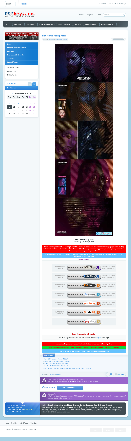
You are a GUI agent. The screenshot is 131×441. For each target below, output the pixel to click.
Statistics (33, 423)
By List (30, 84)
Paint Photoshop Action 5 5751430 (56, 363)
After (61, 405)
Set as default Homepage (117, 4)
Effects (70, 407)
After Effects (68, 405)
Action (44, 405)
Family (76, 407)
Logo (113, 407)
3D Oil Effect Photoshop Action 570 (56, 366)
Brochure (76, 405)
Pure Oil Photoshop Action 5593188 (56, 359)
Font (88, 407)
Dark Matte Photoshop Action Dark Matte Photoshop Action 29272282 (68, 368)
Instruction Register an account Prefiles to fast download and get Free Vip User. (84, 344)
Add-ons (52, 374)
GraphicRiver (99, 407)
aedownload (54, 405)
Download (62, 407)
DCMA (98, 15)
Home (81, 15)
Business (89, 405)
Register (24, 4)
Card (95, 405)
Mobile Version (12, 75)
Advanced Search (13, 68)
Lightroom (107, 407)
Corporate (109, 405)
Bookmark (103, 4)
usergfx (51, 39)
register (99, 338)
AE (48, 405)
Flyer (82, 407)
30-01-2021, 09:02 (61, 39)
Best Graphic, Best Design (27, 429)
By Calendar (34, 84)
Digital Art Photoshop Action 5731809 (56, 361)
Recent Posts (11, 71)
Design (55, 407)
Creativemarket (47, 407)
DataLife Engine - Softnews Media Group (20, 14)
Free (92, 407)
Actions (58, 374)
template (115, 409)
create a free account (61, 398)
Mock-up (119, 407)
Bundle (82, 405)
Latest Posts (24, 423)
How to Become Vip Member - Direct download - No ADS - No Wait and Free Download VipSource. (84, 347)
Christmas (101, 405)
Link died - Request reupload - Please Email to (84, 351)
